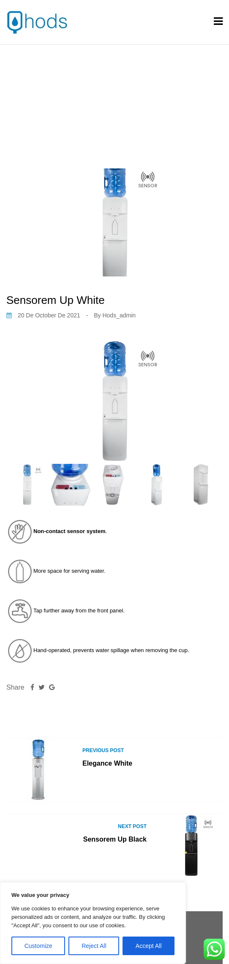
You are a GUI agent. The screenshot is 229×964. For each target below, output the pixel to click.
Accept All (148, 945)
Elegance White (107, 763)
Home (75, 96)
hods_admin (119, 315)
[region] (93, 923)
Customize (38, 945)
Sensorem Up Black (115, 839)
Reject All (94, 945)
